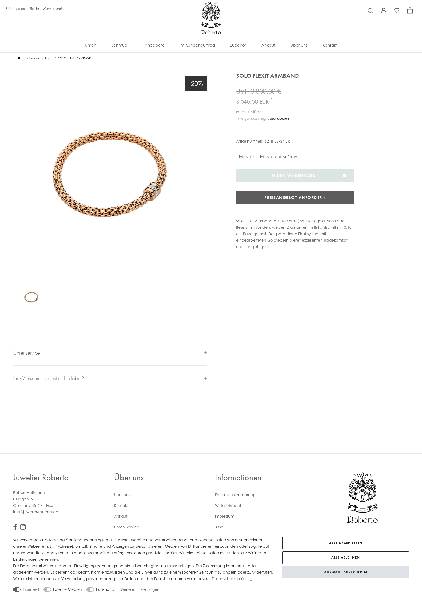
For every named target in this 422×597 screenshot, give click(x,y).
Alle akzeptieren (345, 543)
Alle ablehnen (345, 557)
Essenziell (31, 589)
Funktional (105, 589)
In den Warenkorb (308, 175)
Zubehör (238, 45)
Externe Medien (67, 589)
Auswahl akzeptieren (345, 572)
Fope (48, 58)
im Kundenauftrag (197, 45)
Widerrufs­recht (228, 505)
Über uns (298, 45)
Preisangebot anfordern (295, 197)
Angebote (155, 45)
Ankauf (268, 45)
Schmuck (120, 45)
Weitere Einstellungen (140, 589)
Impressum (224, 516)
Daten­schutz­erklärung (235, 494)
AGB (219, 527)
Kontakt (329, 45)
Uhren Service (126, 527)
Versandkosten (278, 119)
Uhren (90, 45)
